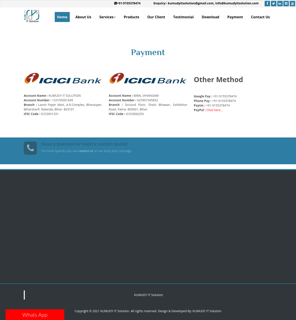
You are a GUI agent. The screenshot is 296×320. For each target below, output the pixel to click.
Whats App (34, 315)
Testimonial (183, 17)
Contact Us (260, 17)
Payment (235, 17)
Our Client (156, 17)
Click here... (214, 110)
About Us (83, 17)
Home (62, 17)
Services (107, 17)
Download (210, 17)
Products (131, 17)
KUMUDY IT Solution (148, 295)
